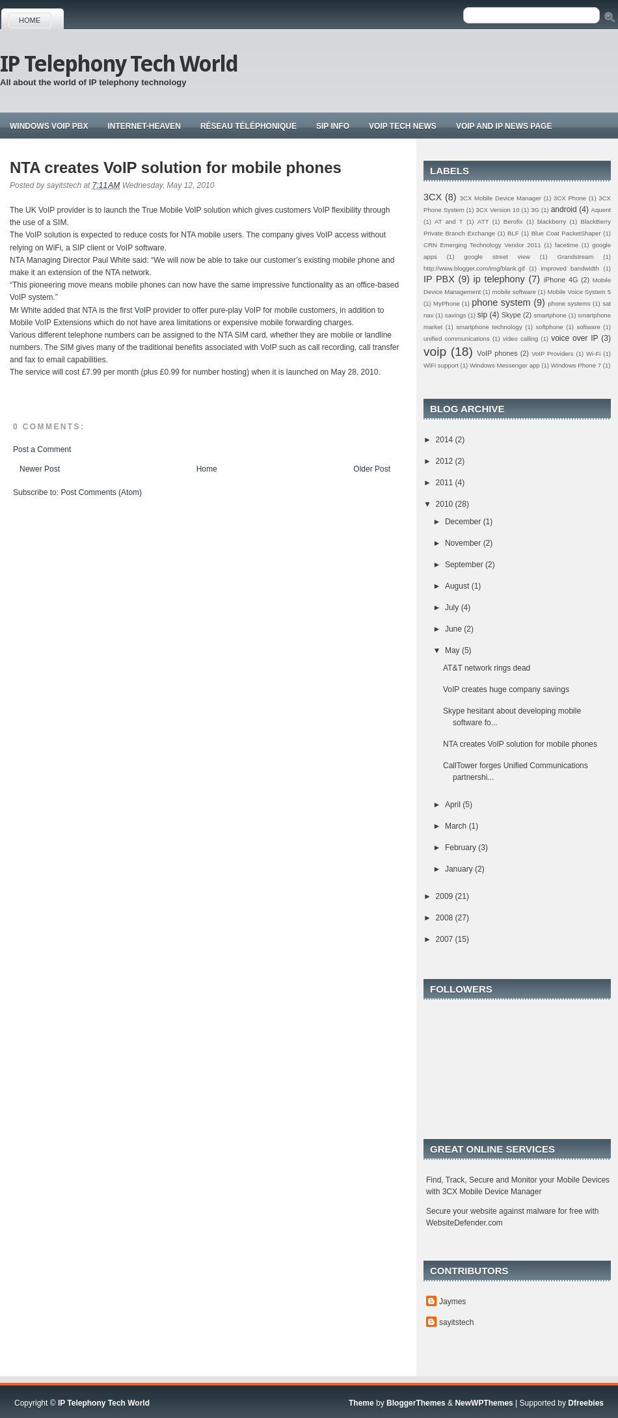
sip (482, 314)
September (465, 564)
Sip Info (332, 126)
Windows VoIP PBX (49, 126)
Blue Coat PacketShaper (566, 233)
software (588, 326)
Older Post (371, 469)
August (458, 586)
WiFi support (441, 365)
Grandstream (575, 256)
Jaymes (452, 1301)
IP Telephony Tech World (118, 64)
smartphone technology (489, 326)
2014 (445, 439)
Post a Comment (42, 449)
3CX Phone (570, 198)
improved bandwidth (570, 268)
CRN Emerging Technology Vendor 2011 (482, 244)
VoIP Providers (552, 353)
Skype (511, 315)
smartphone (550, 315)
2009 (445, 896)
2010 (445, 504)
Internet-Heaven (143, 126)
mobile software (514, 291)
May (453, 650)
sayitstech (456, 1322)
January (460, 869)
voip (434, 351)
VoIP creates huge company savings (506, 689)
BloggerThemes (416, 1403)
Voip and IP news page (504, 126)
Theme (361, 1403)
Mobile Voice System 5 (579, 291)
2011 (445, 482)
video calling (520, 338)
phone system (501, 302)
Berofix (513, 221)
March (457, 826)
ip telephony (499, 279)
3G (535, 209)
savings (455, 315)
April (454, 804)
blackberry (551, 221)
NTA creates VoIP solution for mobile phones (176, 167)
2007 (445, 939)
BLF (513, 233)
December (464, 521)
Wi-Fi (593, 353)
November (464, 543)
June (454, 629)
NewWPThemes (484, 1403)
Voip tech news (403, 126)
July (453, 607)
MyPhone (446, 303)
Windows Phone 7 (576, 365)
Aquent (601, 209)
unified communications (456, 338)
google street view (497, 256)
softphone (549, 326)
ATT (483, 221)
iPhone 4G (561, 280)
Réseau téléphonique (248, 126)
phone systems (569, 303)
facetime (566, 244)
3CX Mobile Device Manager (500, 198)
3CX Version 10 (497, 209)
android (564, 209)
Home (29, 20)
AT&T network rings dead (486, 668)
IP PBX (439, 279)
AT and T (449, 221)
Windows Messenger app (505, 365)
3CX (432, 197)
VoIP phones (497, 353)
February (461, 847)
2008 (445, 917)
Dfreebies (586, 1403)
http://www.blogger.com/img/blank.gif (474, 268)
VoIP (193, 210)
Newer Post (40, 469)
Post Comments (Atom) (101, 492)
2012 (445, 461)
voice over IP (574, 338)
